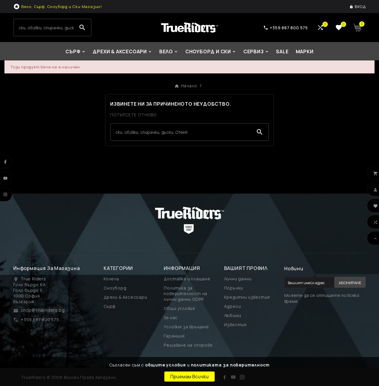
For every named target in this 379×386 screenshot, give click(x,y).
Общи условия (179, 308)
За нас (171, 317)
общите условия (165, 365)
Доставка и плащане (187, 279)
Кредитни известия (247, 297)
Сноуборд (115, 288)
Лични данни (238, 279)
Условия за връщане (186, 326)
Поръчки (233, 288)
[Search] (44, 27)
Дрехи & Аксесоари (125, 297)
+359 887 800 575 (40, 319)
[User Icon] (357, 6)
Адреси (232, 306)
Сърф (110, 306)
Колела (111, 279)
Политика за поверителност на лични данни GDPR (185, 293)
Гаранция (174, 336)
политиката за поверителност (230, 365)
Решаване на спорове (188, 345)
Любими (232, 315)
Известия (235, 324)
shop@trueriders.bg (43, 310)
